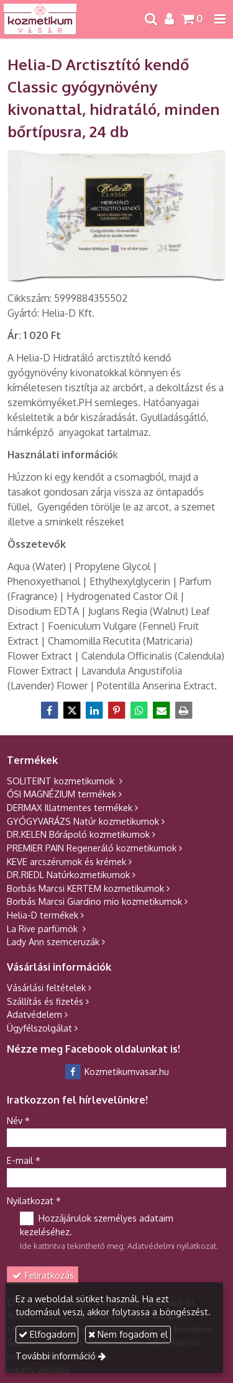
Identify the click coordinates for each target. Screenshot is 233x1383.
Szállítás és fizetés (45, 1001)
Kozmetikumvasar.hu (116, 1071)
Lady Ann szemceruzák (53, 941)
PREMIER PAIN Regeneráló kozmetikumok (91, 847)
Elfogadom (47, 1334)
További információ (56, 1355)
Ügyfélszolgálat (39, 1027)
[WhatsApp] (139, 710)
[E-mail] (161, 710)
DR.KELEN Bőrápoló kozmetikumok (78, 834)
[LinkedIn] (94, 710)
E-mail (23, 1160)
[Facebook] (50, 710)
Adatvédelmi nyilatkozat (171, 1246)
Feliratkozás (43, 1275)
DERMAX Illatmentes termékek (69, 807)
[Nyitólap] (40, 19)
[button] (220, 19)
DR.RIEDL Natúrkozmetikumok (68, 874)
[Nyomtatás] (184, 710)
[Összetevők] (36, 544)
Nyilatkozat (34, 1200)
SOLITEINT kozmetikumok (62, 780)
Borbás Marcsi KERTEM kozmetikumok (85, 888)
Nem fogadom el (128, 1334)
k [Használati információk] (62, 454)
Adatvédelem (34, 1014)
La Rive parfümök (43, 928)
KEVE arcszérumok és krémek (66, 861)
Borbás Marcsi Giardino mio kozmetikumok (94, 901)
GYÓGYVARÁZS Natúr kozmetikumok (83, 821)
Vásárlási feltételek (46, 987)
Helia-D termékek (42, 914)
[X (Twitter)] (72, 710)
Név (18, 1120)
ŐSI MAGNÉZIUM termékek (61, 793)
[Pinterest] (117, 710)
